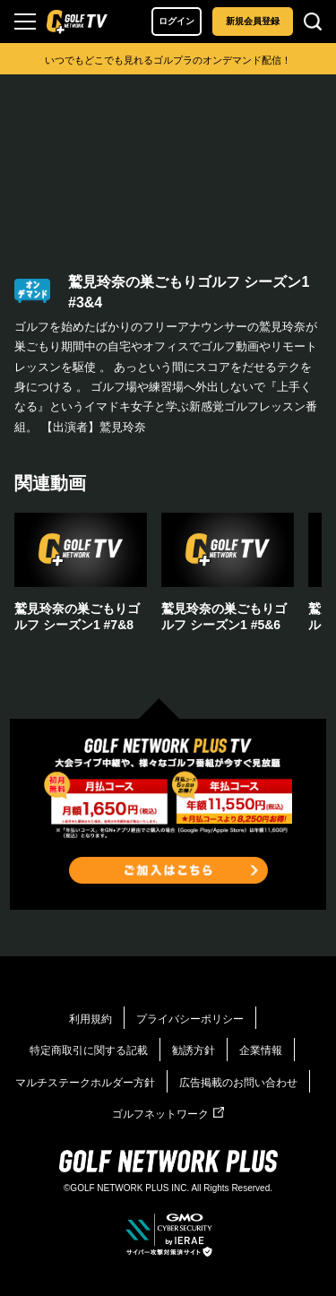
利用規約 (90, 1019)
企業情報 (260, 1050)
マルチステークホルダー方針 (85, 1082)
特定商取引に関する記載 (89, 1050)
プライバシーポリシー (190, 1019)
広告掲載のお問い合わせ (238, 1082)
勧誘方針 (193, 1050)
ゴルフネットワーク (168, 1114)
